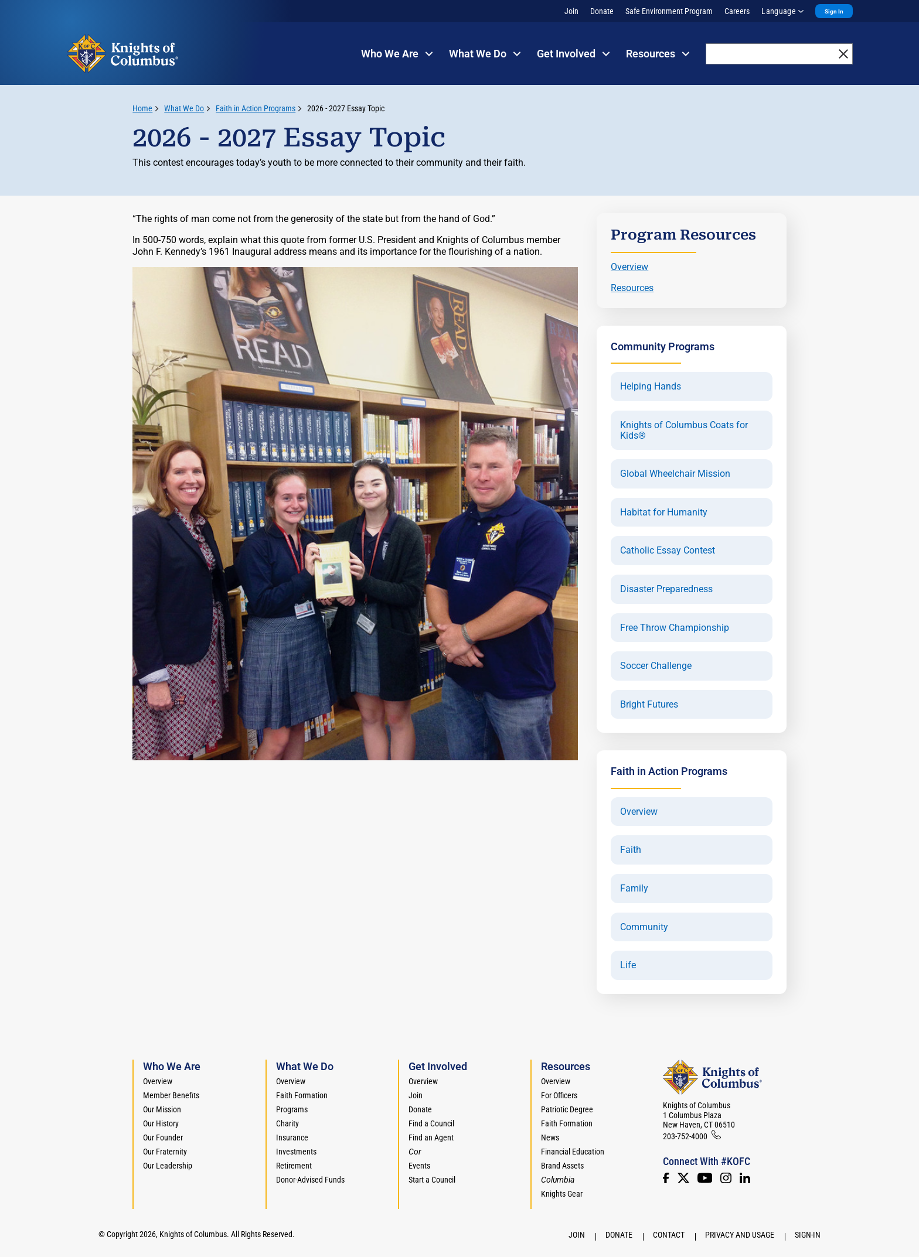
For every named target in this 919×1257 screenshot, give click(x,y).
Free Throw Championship (674, 628)
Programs (292, 1109)
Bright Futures (649, 704)
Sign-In (808, 1234)
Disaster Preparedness (666, 589)
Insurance (292, 1137)
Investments (296, 1151)
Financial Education (572, 1151)
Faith (630, 850)
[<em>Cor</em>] (415, 1151)
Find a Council (431, 1123)
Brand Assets (562, 1165)
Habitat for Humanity (663, 512)
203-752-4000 (685, 1136)
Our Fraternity (165, 1151)
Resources (632, 287)
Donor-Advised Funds (310, 1179)
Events (419, 1165)
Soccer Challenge (656, 666)
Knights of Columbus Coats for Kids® (684, 430)
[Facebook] (666, 1178)
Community (644, 927)
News (550, 1137)
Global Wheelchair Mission (675, 474)
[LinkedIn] (745, 1178)
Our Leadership (167, 1165)
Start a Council (432, 1179)
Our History (161, 1123)
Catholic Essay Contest (667, 550)
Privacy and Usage (739, 1234)
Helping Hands (650, 386)
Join (571, 11)
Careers (737, 11)
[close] (843, 54)
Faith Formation (302, 1095)
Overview (629, 266)
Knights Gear (562, 1193)
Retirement (294, 1165)
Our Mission (162, 1109)
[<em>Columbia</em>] (562, 1179)
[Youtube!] (704, 1178)
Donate (602, 11)
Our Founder (163, 1137)
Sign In (834, 11)
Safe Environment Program (669, 11)
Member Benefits (171, 1095)
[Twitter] (683, 1178)
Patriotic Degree (567, 1109)
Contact (669, 1234)
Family (634, 888)
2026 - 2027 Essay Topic (345, 108)
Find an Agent (431, 1137)
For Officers (559, 1095)
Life (628, 965)
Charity (287, 1123)
